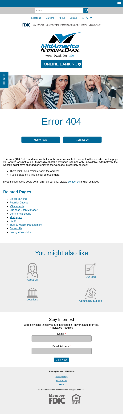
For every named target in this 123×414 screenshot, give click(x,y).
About (62, 18)
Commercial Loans (20, 213)
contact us (74, 181)
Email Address (62, 346)
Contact (73, 18)
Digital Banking (18, 199)
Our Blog (91, 277)
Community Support (90, 300)
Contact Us (82, 139)
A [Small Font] (83, 18)
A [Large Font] (91, 17)
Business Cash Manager (23, 210)
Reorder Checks (19, 202)
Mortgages (16, 217)
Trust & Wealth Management (26, 224)
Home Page (41, 139)
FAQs (13, 221)
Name (61, 333)
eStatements (17, 206)
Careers (50, 18)
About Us (32, 279)
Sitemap (61, 384)
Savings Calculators (21, 232)
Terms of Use (61, 380)
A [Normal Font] (87, 17)
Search (85, 10)
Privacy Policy (62, 377)
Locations (36, 18)
